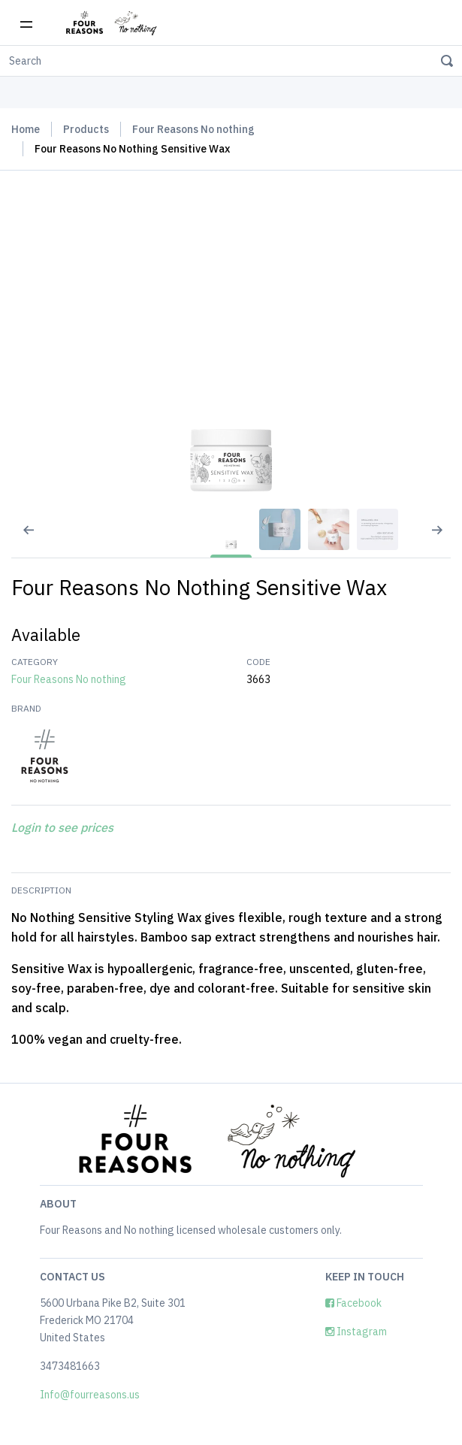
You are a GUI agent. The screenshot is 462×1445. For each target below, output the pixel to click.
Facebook (353, 1303)
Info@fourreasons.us (90, 1394)
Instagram (356, 1331)
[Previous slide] (19, 540)
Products (86, 129)
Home (25, 129)
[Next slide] (443, 540)
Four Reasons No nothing (193, 129)
